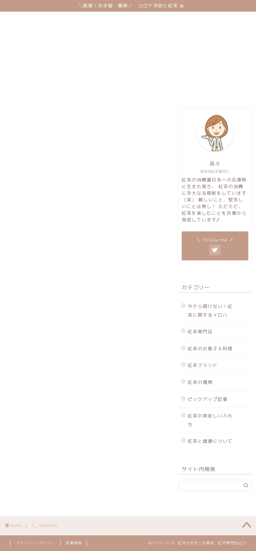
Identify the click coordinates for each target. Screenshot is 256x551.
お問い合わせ (33, 90)
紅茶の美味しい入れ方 (106, 77)
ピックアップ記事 (38, 77)
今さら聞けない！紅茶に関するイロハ (210, 310)
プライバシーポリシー (35, 543)
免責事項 (74, 543)
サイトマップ (86, 90)
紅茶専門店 (30, 63)
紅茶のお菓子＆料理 (88, 63)
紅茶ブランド (149, 63)
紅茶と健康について (176, 77)
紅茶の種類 (199, 63)
